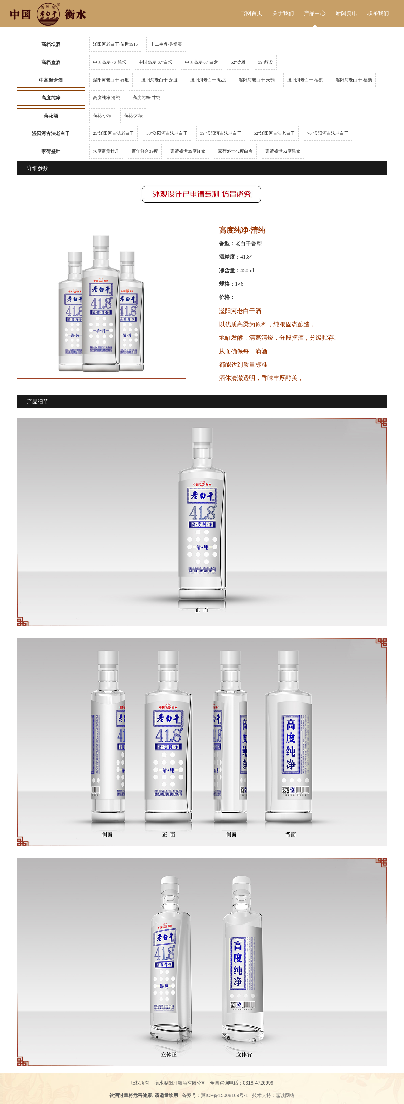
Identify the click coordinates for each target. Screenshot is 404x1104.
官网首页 (251, 13)
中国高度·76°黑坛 (109, 62)
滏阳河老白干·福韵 (354, 79)
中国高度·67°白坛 (155, 62)
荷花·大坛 (133, 115)
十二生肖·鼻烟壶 (166, 44)
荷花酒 (51, 115)
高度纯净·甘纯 (146, 97)
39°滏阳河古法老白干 (220, 133)
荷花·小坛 (102, 115)
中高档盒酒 (51, 80)
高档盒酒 (50, 62)
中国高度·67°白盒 (201, 62)
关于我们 (283, 13)
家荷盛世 (50, 151)
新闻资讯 (346, 13)
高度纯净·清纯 (106, 97)
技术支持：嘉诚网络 (273, 1095)
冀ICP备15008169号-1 (224, 1095)
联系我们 (378, 13)
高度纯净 (50, 97)
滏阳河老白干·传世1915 (115, 44)
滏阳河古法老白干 (51, 133)
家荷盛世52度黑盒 (282, 151)
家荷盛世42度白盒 (235, 151)
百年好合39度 (145, 151)
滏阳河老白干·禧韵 (305, 79)
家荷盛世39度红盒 (187, 151)
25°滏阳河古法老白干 (113, 133)
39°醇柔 (265, 62)
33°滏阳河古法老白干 (167, 133)
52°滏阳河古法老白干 (274, 133)
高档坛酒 (50, 44)
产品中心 (315, 13)
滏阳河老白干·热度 (208, 79)
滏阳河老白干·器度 (111, 79)
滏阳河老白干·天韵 (257, 79)
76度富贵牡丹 (106, 151)
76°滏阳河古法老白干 (327, 133)
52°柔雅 (238, 62)
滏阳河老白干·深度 (159, 79)
